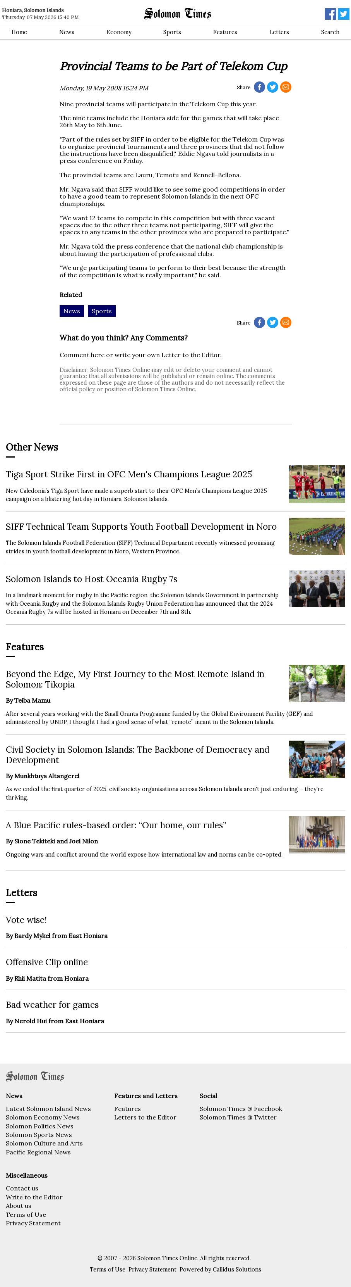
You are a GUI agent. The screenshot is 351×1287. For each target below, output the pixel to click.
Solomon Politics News (40, 1126)
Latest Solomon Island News (48, 1109)
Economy (119, 32)
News (66, 32)
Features (225, 32)
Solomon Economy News (43, 1117)
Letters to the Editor (145, 1117)
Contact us (22, 1188)
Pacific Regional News (38, 1152)
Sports (172, 32)
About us (18, 1205)
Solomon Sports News (39, 1134)
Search (330, 32)
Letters (279, 32)
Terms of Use (26, 1214)
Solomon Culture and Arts (44, 1143)
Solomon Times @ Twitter (238, 1117)
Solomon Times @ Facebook (241, 1109)
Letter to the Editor (190, 355)
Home (19, 32)
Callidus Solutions (237, 1269)
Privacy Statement (33, 1223)
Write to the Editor (34, 1197)
